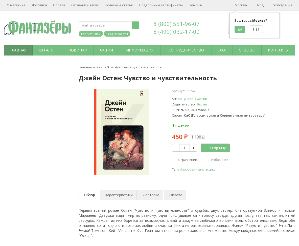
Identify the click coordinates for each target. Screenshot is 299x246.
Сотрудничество (186, 50)
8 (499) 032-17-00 (176, 31)
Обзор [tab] (89, 195)
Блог (222, 50)
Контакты (278, 50)
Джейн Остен (195, 98)
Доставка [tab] (151, 195)
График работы (117, 34)
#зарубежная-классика (197, 169)
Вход (260, 5)
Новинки (77, 50)
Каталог (47, 50)
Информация (140, 50)
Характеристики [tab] (119, 195)
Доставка (39, 5)
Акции (106, 50)
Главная (18, 50)
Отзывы (247, 50)
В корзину (214, 147)
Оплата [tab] (175, 195)
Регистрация (282, 5)
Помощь (195, 5)
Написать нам (90, 34)
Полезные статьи (119, 5)
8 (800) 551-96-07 (176, 24)
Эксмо (202, 104)
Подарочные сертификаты (161, 5)
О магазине (16, 5)
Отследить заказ (85, 5)
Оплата (59, 5)
